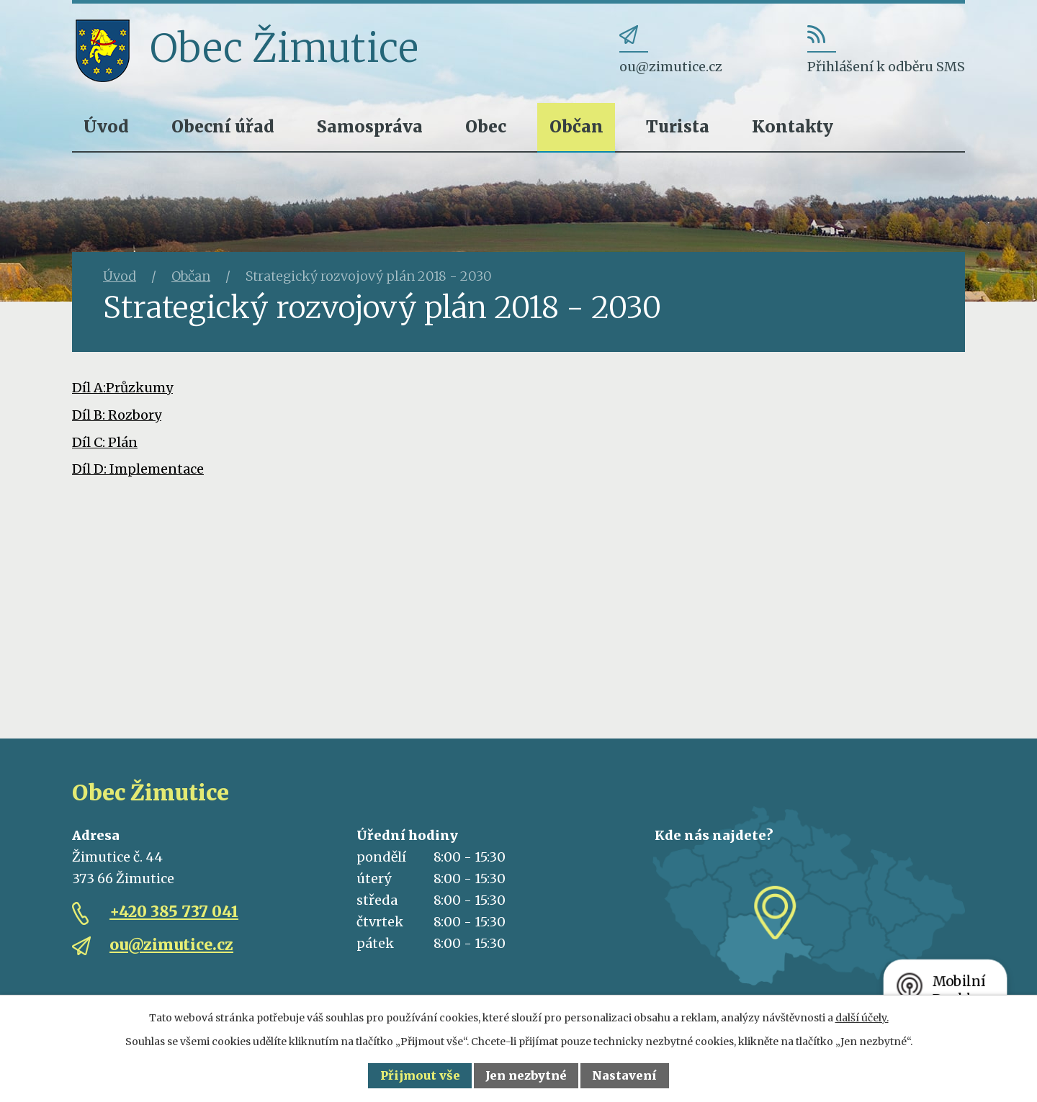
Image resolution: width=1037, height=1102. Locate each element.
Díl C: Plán (105, 442)
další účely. (862, 1017)
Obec (485, 126)
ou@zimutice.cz (171, 944)
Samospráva (370, 126)
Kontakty (792, 126)
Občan (576, 126)
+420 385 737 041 (173, 911)
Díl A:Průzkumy (122, 387)
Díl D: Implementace (138, 469)
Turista (677, 126)
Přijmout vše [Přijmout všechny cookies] (420, 1075)
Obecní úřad (222, 126)
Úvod (106, 126)
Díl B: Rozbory (116, 415)
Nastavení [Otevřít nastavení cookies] (624, 1075)
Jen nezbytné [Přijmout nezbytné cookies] (526, 1075)
